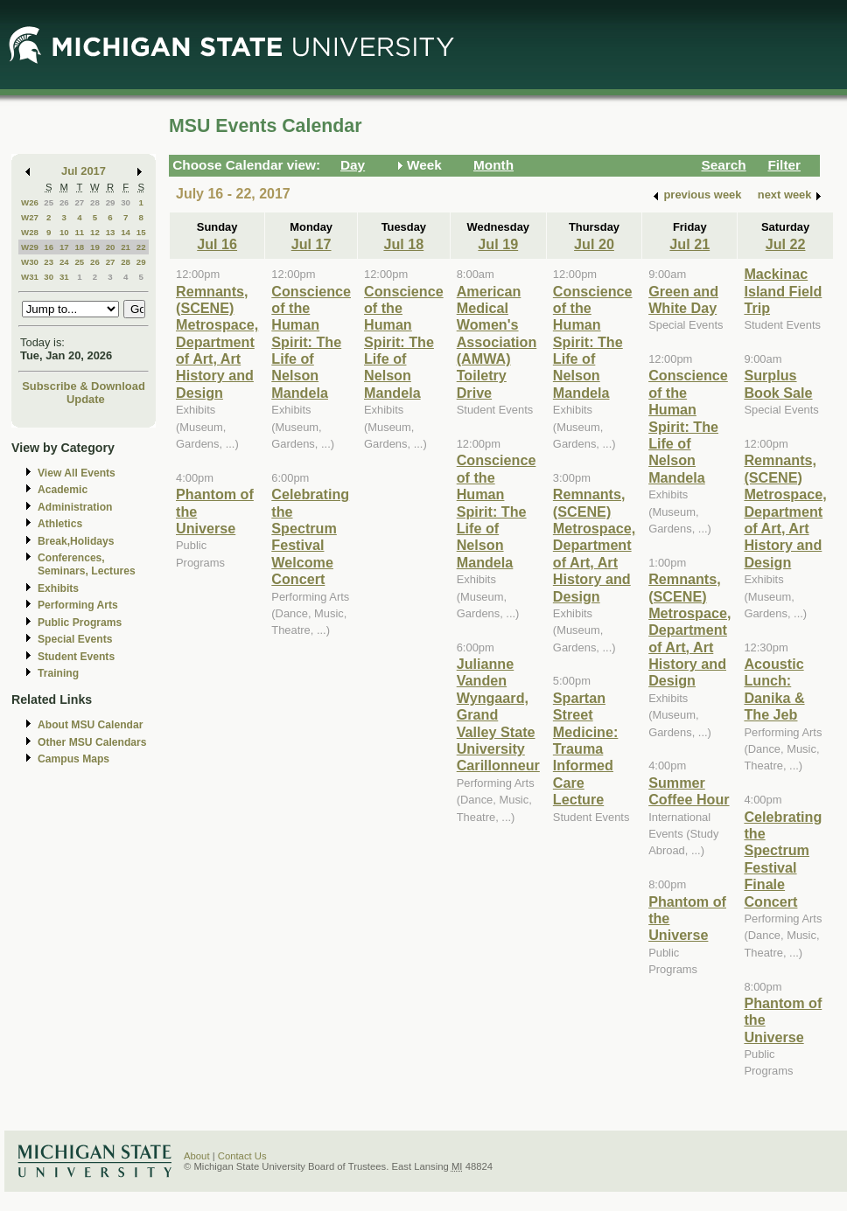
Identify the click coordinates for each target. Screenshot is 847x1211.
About (197, 1156)
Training (58, 673)
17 (64, 247)
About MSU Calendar (90, 725)
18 (79, 247)
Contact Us (242, 1156)
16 (48, 247)
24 (64, 262)
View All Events (77, 473)
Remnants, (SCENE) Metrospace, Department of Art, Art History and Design (217, 341)
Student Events (76, 657)
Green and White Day (683, 299)
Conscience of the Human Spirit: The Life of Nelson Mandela (311, 341)
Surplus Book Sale (778, 383)
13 (111, 232)
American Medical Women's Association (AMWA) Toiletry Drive (497, 341)
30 (125, 202)
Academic (63, 490)
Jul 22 (786, 244)
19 (95, 247)
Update (85, 399)
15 (141, 232)
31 (64, 277)
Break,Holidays (76, 541)
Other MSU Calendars (92, 742)
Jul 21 (689, 244)
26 (64, 202)
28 (95, 202)
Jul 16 (217, 244)
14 (125, 232)
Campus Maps (73, 759)
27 (79, 202)
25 (48, 202)
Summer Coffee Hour (688, 791)
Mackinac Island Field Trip (783, 291)
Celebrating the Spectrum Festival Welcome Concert (310, 536)
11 (79, 232)
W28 (29, 232)
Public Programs (80, 622)
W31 (29, 277)
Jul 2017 (83, 170)
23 (48, 262)
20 (111, 247)
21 (125, 247)
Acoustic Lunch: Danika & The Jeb (774, 689)
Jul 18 (403, 244)
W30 (29, 262)
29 (111, 202)
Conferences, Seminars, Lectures (87, 564)
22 (141, 247)
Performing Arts (78, 605)
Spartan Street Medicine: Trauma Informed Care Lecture (586, 748)
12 (95, 232)
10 (64, 232)
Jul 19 (498, 244)
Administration (75, 507)
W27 (29, 217)
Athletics (60, 524)
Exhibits (58, 588)
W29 (29, 247)
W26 (29, 202)
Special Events (75, 639)
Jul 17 (311, 244)
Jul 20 (594, 244)
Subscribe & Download (83, 386)
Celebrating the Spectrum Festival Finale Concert (783, 859)
